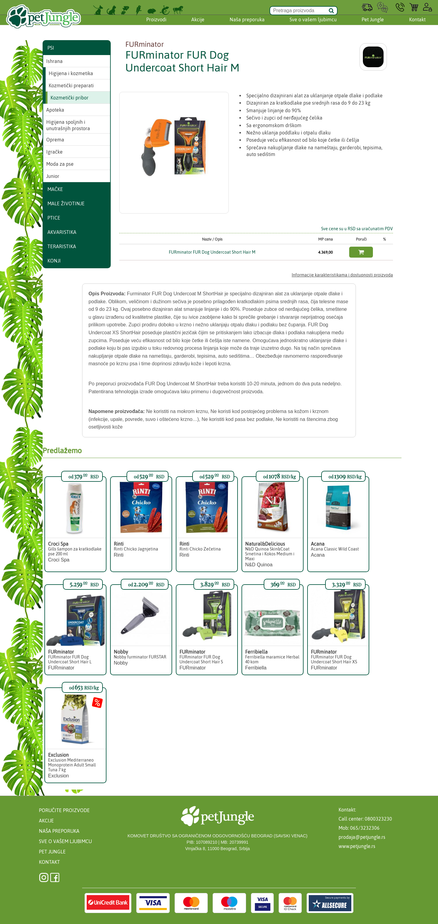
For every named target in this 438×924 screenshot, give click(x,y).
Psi (50, 47)
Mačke (55, 189)
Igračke (54, 152)
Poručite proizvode (64, 810)
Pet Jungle (373, 25)
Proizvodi (156, 25)
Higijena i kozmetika (71, 73)
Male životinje (66, 203)
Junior (52, 176)
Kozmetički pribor (69, 97)
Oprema (55, 139)
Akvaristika (61, 232)
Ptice (53, 218)
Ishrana (54, 61)
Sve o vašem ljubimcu (313, 25)
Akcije (197, 25)
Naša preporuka (247, 25)
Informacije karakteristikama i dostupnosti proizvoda (342, 275)
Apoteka (55, 110)
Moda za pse (60, 164)
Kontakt (417, 25)
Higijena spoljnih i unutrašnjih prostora (68, 125)
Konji (54, 260)
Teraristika (61, 246)
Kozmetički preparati (71, 85)
